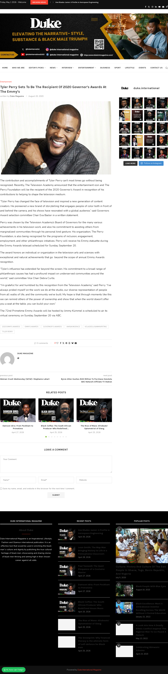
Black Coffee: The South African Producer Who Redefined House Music (91, 605)
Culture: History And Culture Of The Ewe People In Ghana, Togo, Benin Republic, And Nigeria (141, 570)
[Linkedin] (156, 7)
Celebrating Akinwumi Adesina (147, 649)
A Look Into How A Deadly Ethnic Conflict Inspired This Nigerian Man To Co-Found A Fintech (151, 630)
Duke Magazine (17, 96)
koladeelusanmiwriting (96, 327)
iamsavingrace (73, 327)
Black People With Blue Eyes (151, 586)
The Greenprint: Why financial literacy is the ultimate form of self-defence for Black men (94, 642)
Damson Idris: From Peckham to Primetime (94, 586)
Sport (117, 67)
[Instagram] (152, 7)
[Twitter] (149, 7)
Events (142, 67)
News (53, 67)
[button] (50, 2)
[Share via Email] (76, 343)
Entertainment (86, 67)
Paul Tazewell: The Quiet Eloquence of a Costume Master (91, 569)
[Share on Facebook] (60, 343)
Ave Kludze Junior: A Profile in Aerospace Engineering (76, 2)
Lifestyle (129, 67)
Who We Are (18, 67)
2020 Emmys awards (11, 327)
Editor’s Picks (36, 67)
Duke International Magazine (89, 670)
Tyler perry (7, 332)
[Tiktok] (167, 7)
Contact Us (156, 67)
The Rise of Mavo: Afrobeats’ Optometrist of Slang (93, 622)
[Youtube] (159, 7)
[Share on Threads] (69, 343)
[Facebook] (145, 7)
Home (5, 67)
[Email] (163, 7)
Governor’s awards (52, 327)
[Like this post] (57, 343)
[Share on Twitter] (63, 343)
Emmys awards (31, 327)
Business (105, 67)
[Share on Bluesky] (73, 343)
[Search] (166, 68)
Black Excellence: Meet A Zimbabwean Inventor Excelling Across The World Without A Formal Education (151, 608)
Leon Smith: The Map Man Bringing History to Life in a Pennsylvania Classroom (92, 550)
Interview (67, 67)
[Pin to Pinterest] (66, 343)
